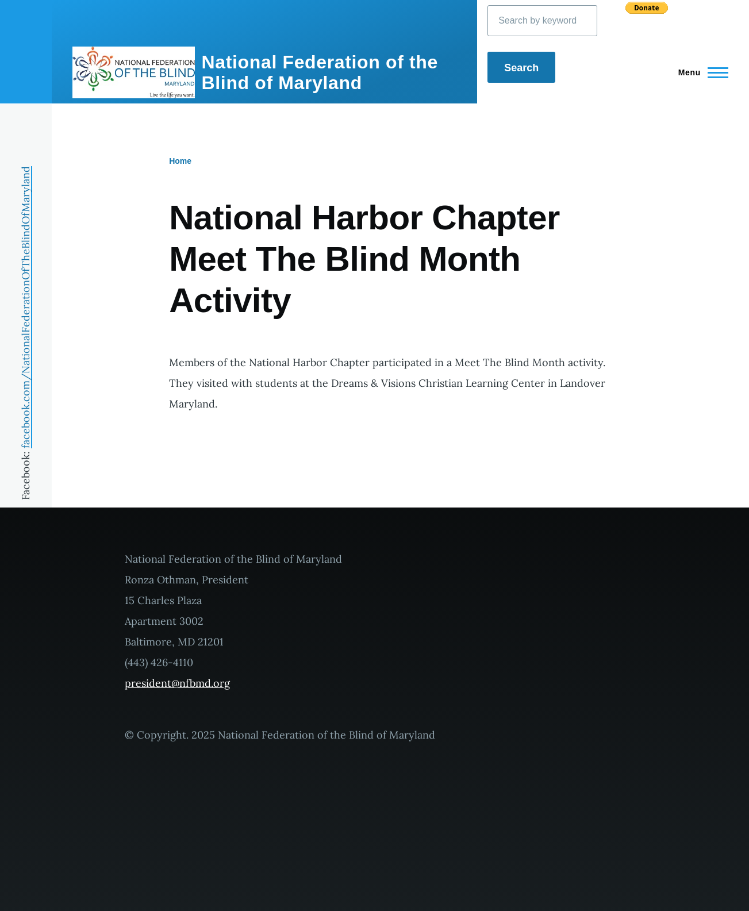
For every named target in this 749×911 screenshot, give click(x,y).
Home (180, 161)
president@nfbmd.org (177, 683)
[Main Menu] (700, 72)
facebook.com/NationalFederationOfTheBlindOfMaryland (25, 307)
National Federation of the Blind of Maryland (320, 72)
